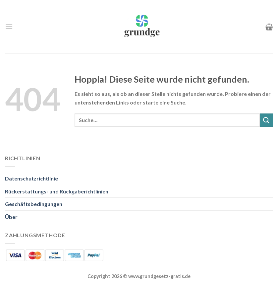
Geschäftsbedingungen (33, 204)
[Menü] (9, 27)
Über (11, 217)
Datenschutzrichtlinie (31, 178)
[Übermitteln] (266, 119)
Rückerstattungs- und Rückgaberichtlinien (56, 191)
